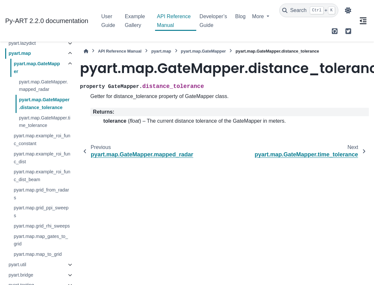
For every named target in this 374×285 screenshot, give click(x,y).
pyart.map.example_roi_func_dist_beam (42, 175)
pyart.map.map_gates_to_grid (41, 240)
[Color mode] (348, 10)
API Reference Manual (174, 21)
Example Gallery (135, 21)
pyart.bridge (20, 275)
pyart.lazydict (22, 43)
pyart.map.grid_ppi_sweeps (41, 211)
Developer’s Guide (213, 21)
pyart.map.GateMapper (37, 67)
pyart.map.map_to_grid (38, 254)
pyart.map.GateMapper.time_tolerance (44, 121)
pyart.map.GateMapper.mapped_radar (43, 85)
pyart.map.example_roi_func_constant (42, 139)
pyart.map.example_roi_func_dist (42, 157)
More (258, 16)
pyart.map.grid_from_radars (41, 193)
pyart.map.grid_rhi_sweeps (42, 226)
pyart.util (17, 264)
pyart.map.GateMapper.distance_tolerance (44, 103)
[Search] (308, 10)
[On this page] (363, 20)
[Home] (86, 51)
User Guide (108, 21)
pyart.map (19, 53)
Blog (240, 16)
